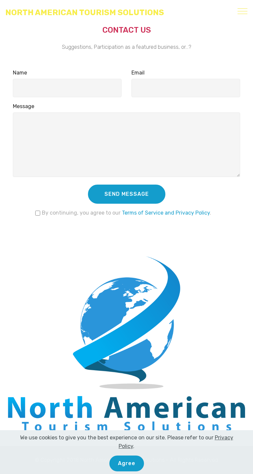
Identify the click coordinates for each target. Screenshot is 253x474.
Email (138, 73)
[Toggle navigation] (243, 11)
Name (20, 73)
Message (23, 106)
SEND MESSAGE (126, 194)
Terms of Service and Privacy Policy (166, 213)
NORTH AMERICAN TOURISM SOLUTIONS (84, 13)
